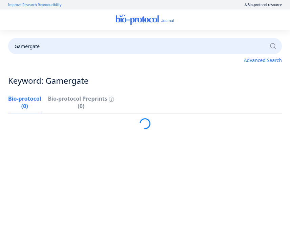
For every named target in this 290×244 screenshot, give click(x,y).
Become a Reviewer (200, 38)
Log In (215, 20)
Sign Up (239, 20)
